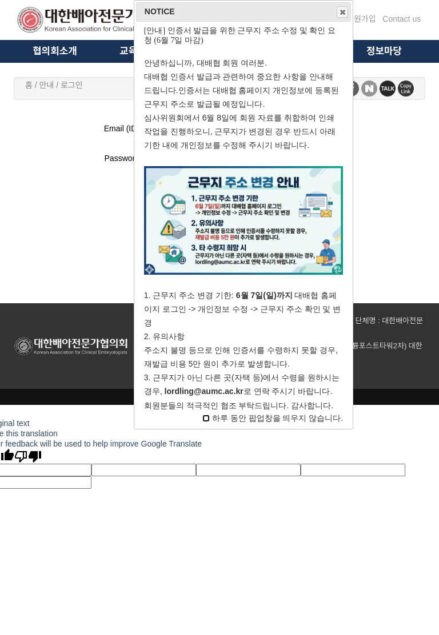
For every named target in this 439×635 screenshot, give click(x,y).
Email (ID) (121, 128)
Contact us (401, 18)
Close (342, 12)
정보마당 (384, 51)
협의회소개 (55, 51)
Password (122, 158)
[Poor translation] (28, 456)
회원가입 (361, 18)
